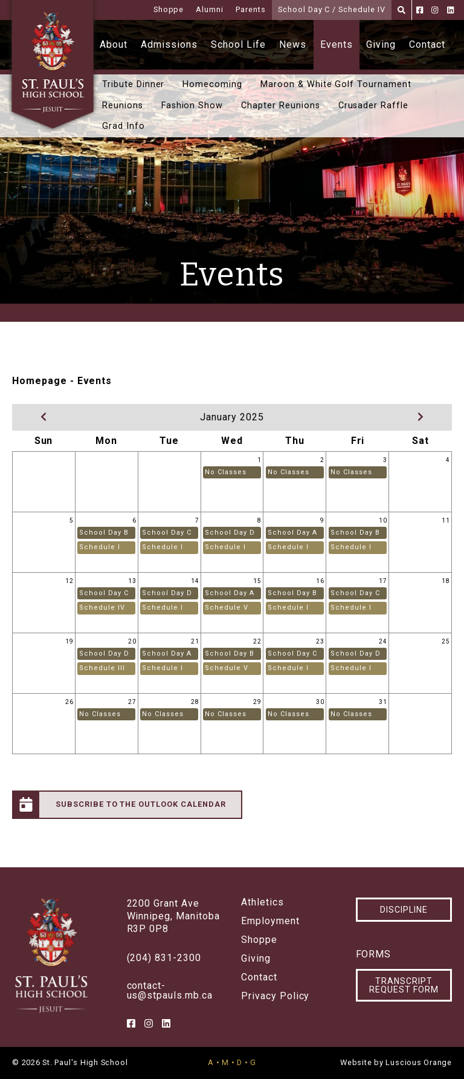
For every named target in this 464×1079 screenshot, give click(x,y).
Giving (381, 44)
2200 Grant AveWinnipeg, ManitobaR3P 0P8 (173, 916)
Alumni (210, 9)
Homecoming (212, 84)
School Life (238, 44)
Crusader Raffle (373, 105)
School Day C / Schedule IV (331, 9)
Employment (270, 921)
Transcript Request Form (404, 985)
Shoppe (168, 9)
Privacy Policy (275, 996)
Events (336, 44)
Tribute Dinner (133, 84)
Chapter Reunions (280, 105)
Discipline (404, 909)
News (292, 44)
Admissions (169, 44)
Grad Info (123, 126)
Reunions (122, 105)
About (113, 44)
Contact (427, 44)
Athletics (262, 902)
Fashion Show (192, 105)
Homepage (39, 380)
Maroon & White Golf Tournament (335, 84)
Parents (251, 9)
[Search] (401, 10)
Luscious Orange (418, 1062)
